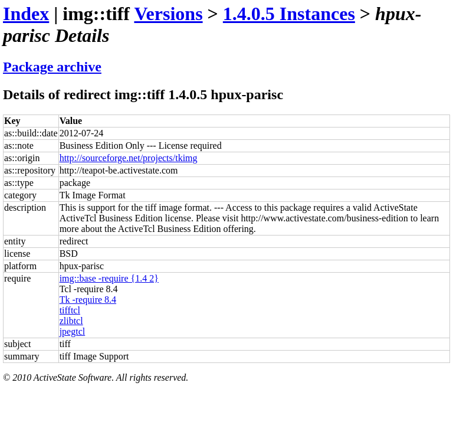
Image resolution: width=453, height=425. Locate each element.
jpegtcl (73, 331)
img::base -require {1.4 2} (109, 278)
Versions (168, 13)
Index (26, 13)
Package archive (52, 66)
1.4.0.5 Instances (289, 13)
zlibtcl (71, 321)
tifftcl (70, 310)
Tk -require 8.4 (88, 300)
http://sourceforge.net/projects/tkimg (129, 158)
